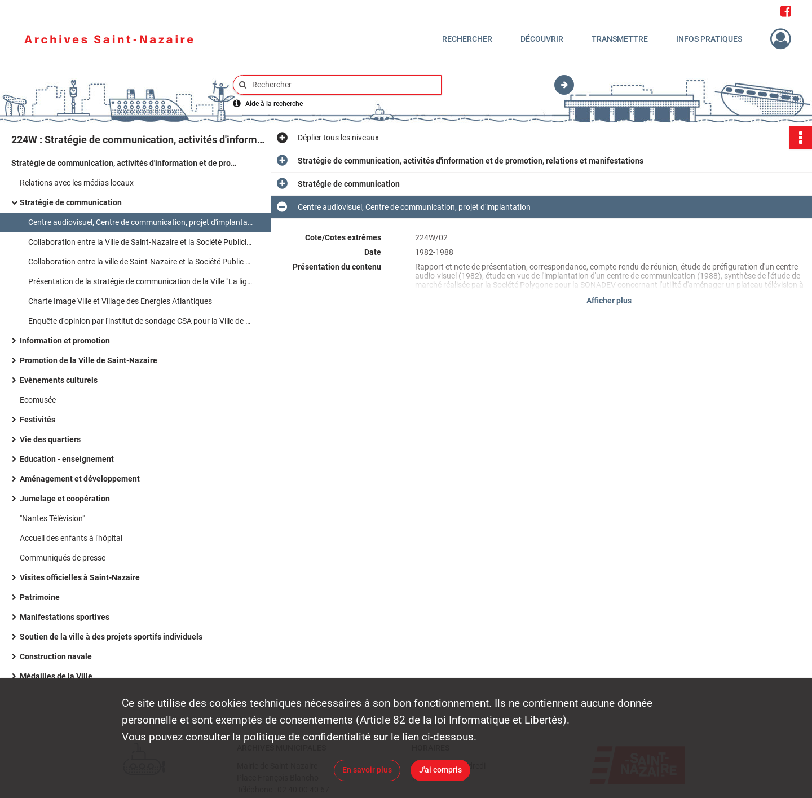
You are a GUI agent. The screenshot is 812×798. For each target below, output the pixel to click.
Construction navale (56, 656)
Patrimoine (40, 597)
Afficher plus (609, 300)
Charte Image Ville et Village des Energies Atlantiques (120, 301)
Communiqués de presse (62, 557)
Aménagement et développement (80, 478)
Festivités (37, 419)
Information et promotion (65, 340)
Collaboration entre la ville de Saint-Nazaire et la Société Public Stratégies (141, 261)
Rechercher (467, 38)
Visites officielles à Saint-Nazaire (80, 577)
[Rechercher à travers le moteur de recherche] (343, 85)
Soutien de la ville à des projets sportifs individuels (111, 636)
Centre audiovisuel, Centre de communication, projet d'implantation (141, 222)
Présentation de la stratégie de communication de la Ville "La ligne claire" (141, 281)
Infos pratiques (709, 38)
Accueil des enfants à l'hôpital (71, 538)
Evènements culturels (59, 380)
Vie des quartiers (50, 439)
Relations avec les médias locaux (77, 182)
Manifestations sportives (64, 616)
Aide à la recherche (274, 104)
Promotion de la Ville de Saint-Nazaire (88, 360)
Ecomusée (38, 399)
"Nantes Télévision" (52, 518)
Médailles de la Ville (56, 676)
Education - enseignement (67, 459)
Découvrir (541, 38)
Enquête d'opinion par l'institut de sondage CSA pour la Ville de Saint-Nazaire (141, 320)
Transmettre (620, 38)
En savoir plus (367, 769)
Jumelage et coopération (65, 498)
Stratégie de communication (71, 202)
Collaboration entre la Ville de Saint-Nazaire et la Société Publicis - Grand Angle (141, 241)
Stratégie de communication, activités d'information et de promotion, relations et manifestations (124, 162)
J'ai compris (440, 769)
